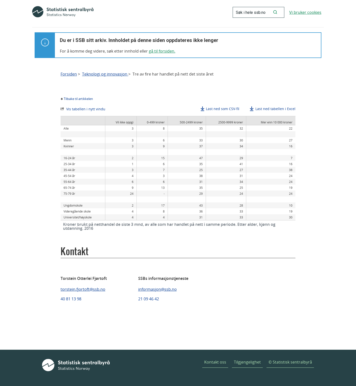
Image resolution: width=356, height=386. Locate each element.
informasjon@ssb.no (157, 289)
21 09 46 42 (148, 299)
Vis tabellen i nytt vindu (85, 109)
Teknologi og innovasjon (105, 74)
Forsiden (69, 74)
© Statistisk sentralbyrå (290, 362)
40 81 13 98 (71, 299)
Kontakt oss (215, 362)
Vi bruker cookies (305, 12)
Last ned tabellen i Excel (275, 108)
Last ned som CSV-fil (222, 108)
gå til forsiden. (162, 51)
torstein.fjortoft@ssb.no (83, 289)
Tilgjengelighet (247, 362)
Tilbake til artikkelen (78, 98)
